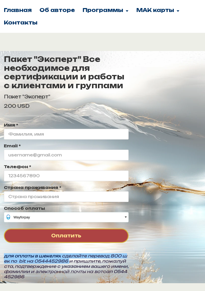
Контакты (20, 22)
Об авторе (57, 10)
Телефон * (17, 166)
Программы (106, 10)
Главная (18, 10)
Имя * (11, 125)
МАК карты (158, 10)
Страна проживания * (32, 187)
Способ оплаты (24, 208)
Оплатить (66, 235)
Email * (12, 145)
